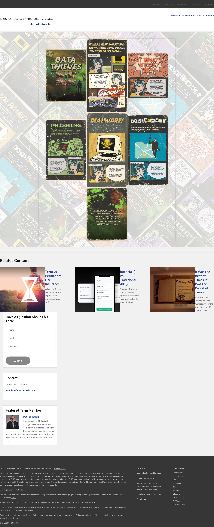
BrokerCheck (60, 460)
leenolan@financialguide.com (20, 382)
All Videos (177, 493)
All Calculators (179, 496)
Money (176, 482)
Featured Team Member (23, 402)
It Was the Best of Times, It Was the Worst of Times (202, 274)
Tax (174, 478)
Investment (178, 468)
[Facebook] (137, 491)
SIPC (13, 489)
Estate (176, 471)
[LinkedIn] (145, 491)
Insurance (177, 475)
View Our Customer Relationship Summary (192, 1)
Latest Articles (179, 489)
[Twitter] (141, 491)
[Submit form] (18, 352)
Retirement (178, 464)
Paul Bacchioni (31, 408)
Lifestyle (176, 485)
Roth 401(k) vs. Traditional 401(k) (129, 270)
